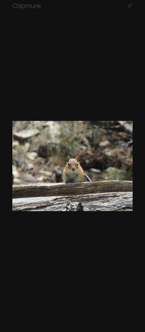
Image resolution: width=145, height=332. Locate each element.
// (130, 6)
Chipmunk (26, 6)
